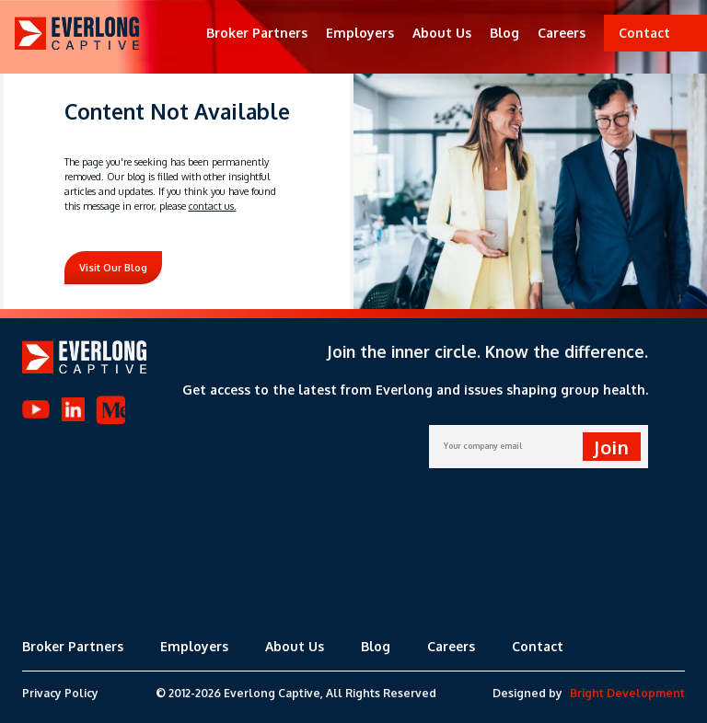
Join (612, 447)
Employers (360, 32)
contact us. (213, 206)
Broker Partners (256, 32)
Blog (504, 32)
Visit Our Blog (113, 267)
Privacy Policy (60, 693)
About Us (441, 32)
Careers (561, 32)
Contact (537, 646)
